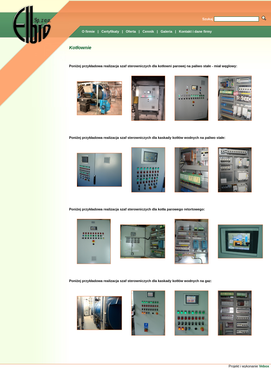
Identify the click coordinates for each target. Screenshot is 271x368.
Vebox (264, 366)
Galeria (166, 31)
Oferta (131, 31)
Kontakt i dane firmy (195, 31)
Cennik (148, 31)
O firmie (88, 31)
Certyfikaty (110, 31)
